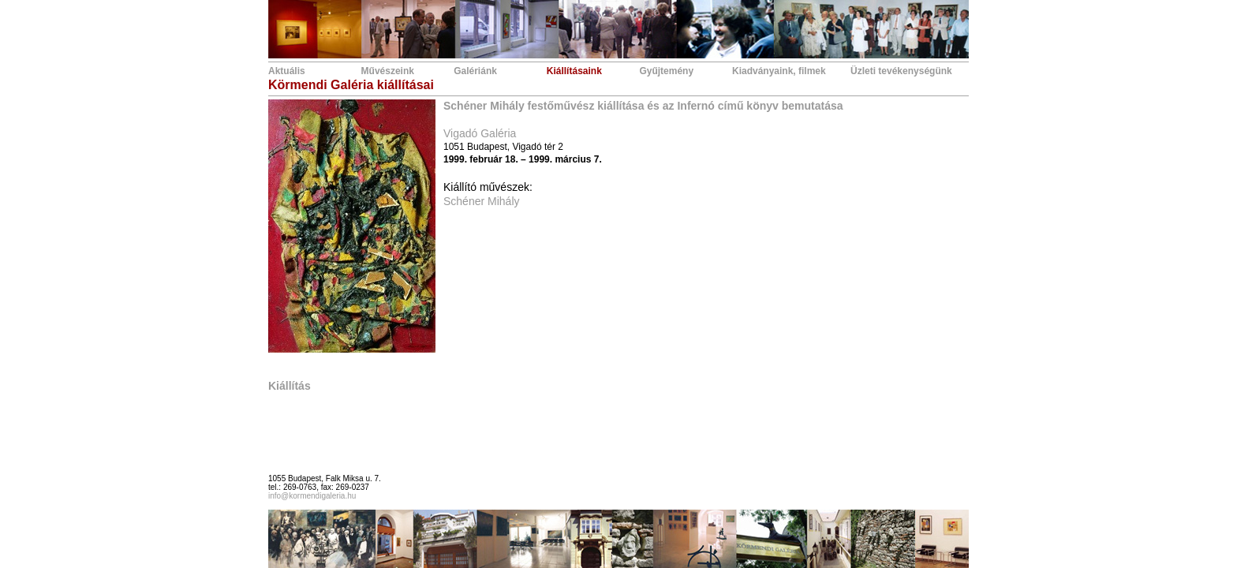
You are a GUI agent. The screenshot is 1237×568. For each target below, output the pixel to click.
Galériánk (475, 71)
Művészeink (387, 71)
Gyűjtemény (666, 71)
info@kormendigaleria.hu (312, 495)
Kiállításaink (574, 71)
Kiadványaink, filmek (779, 71)
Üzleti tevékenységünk (901, 71)
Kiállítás (289, 385)
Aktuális (286, 71)
